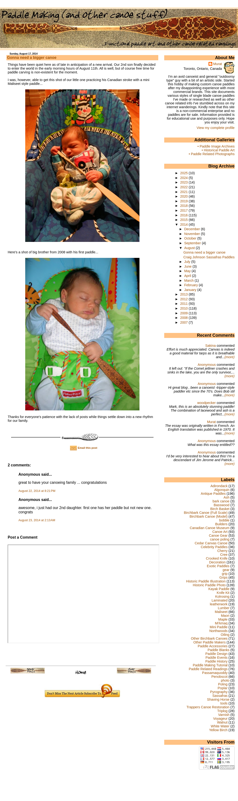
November (192, 234)
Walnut (222, 722)
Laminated (220, 600)
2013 (184, 294)
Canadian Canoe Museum (209, 528)
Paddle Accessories (213, 646)
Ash (226, 497)
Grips (223, 577)
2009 (184, 313)
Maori (225, 615)
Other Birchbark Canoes (209, 638)
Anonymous (207, 365)
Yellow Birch (218, 730)
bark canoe (221, 501)
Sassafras (220, 696)
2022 (184, 187)
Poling (223, 684)
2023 (184, 182)
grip (225, 574)
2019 (184, 201)
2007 (184, 322)
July (187, 262)
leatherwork (219, 604)
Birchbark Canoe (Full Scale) (206, 513)
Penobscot (219, 677)
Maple (223, 619)
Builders (221, 524)
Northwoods (218, 631)
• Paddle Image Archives (216, 146)
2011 (184, 304)
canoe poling (219, 539)
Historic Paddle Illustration (206, 581)
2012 (184, 299)
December (192, 229)
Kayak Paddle (218, 589)
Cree (224, 554)
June (188, 266)
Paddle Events (216, 657)
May (188, 271)
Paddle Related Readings (208, 669)
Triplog (222, 711)
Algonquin (221, 490)
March (189, 280)
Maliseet (221, 612)
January (190, 290)
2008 (184, 318)
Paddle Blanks (218, 650)
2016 (184, 215)
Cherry (222, 551)
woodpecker (206, 403)
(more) (229, 357)
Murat (217, 64)
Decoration (217, 562)
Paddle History (216, 661)
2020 (184, 196)
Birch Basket (219, 509)
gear (226, 570)
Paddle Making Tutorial (210, 665)
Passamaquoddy (215, 673)
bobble (224, 520)
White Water (220, 726)
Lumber (223, 608)
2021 (184, 192)
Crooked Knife (217, 558)
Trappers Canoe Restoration (207, 707)
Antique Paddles (213, 493)
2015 (184, 220)
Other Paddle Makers (209, 642)
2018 (184, 206)
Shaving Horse (218, 699)
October (190, 238)
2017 (184, 210)
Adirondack (219, 486)
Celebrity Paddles (214, 547)
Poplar (223, 688)
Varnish (223, 715)
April (188, 276)
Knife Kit (223, 593)
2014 (184, 224)
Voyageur (220, 718)
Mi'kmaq (221, 623)
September (193, 243)
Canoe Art (220, 532)
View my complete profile (216, 128)
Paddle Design (216, 654)
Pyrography (219, 692)
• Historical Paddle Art (218, 150)
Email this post (83, 447)
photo (225, 680)
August (190, 248)
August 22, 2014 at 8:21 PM (36, 491)
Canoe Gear (218, 535)
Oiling (225, 635)
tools (224, 703)
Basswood (221, 505)
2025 (184, 173)
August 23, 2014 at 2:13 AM (36, 520)
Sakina (210, 345)
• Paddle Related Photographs (212, 154)
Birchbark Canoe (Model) (208, 516)
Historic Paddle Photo (209, 585)
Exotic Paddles (218, 566)
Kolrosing (222, 596)
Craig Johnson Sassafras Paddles (208, 257)
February (191, 285)
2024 (184, 178)
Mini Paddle (219, 627)
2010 (184, 308)
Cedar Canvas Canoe (211, 543)
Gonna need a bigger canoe (31, 58)
